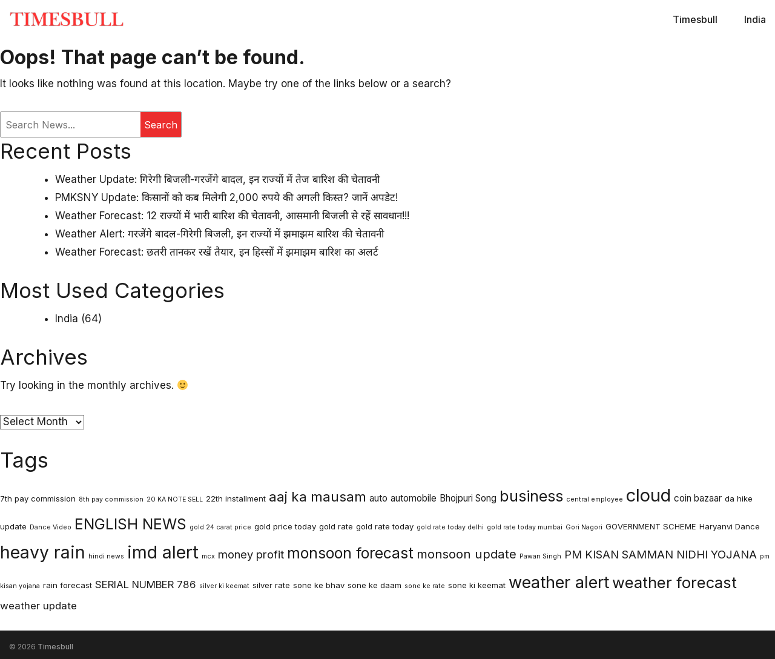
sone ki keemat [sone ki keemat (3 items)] (477, 585)
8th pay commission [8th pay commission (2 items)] (111, 499)
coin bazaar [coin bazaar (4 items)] (698, 498)
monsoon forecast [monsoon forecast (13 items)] (350, 553)
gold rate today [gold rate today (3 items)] (385, 526)
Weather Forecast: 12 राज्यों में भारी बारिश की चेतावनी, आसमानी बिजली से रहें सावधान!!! (232, 216)
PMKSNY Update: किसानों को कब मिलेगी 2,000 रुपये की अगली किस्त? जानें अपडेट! (226, 197)
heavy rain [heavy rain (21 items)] (42, 552)
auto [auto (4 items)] (378, 498)
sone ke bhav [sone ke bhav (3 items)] (319, 585)
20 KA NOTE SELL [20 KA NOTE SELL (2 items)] (175, 499)
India (755, 19)
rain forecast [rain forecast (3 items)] (67, 585)
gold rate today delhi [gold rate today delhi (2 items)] (450, 527)
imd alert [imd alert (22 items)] (163, 552)
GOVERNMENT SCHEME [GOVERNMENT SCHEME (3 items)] (650, 526)
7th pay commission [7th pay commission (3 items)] (38, 498)
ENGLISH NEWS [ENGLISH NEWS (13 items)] (130, 524)
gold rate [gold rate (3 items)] (336, 526)
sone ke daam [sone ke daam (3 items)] (374, 585)
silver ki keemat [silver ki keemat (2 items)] (224, 586)
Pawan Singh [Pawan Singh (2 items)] (540, 556)
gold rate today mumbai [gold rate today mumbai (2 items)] (524, 527)
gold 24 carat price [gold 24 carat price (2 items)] (220, 527)
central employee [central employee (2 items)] (594, 499)
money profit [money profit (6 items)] (251, 554)
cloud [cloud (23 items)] (648, 495)
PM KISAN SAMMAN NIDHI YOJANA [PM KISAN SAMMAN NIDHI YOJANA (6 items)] (660, 554)
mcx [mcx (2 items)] (208, 556)
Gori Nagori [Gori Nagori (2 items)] (584, 527)
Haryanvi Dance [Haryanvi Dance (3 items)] (729, 526)
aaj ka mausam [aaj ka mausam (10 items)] (317, 496)
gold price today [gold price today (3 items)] (285, 526)
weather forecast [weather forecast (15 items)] (674, 582)
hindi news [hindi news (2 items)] (106, 556)
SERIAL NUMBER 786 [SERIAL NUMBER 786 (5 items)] (145, 584)
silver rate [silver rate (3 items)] (271, 585)
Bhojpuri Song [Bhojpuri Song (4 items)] (468, 498)
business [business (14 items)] (531, 496)
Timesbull (695, 19)
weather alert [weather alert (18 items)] (559, 582)
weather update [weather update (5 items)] (38, 606)
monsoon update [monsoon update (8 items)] (466, 553)
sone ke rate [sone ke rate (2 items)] (424, 586)
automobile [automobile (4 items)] (414, 498)
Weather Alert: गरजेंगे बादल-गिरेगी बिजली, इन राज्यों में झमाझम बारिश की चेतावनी (219, 234)
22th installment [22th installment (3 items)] (236, 498)
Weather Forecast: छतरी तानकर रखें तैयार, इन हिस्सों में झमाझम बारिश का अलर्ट (216, 252)
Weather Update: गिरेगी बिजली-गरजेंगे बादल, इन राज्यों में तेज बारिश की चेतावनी (217, 179)
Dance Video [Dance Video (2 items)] (50, 527)
